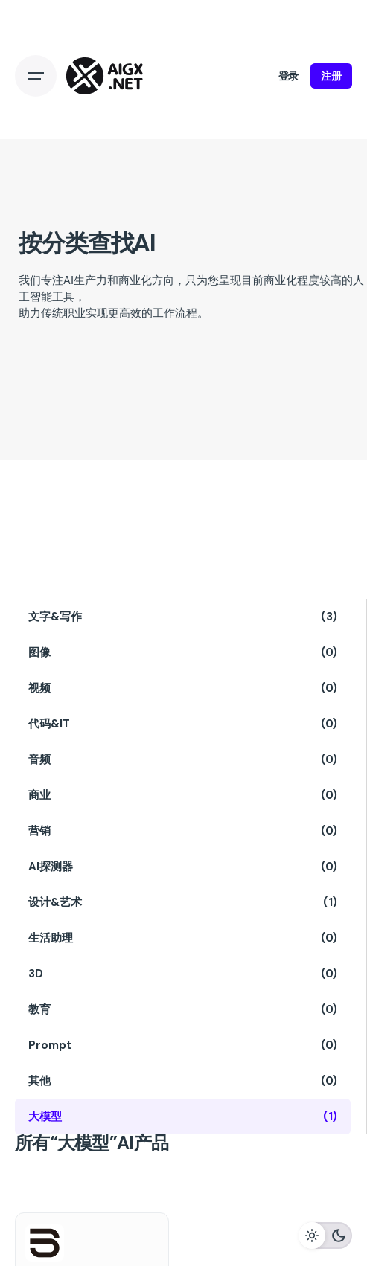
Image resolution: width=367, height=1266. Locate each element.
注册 (331, 76)
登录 (288, 76)
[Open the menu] (36, 76)
